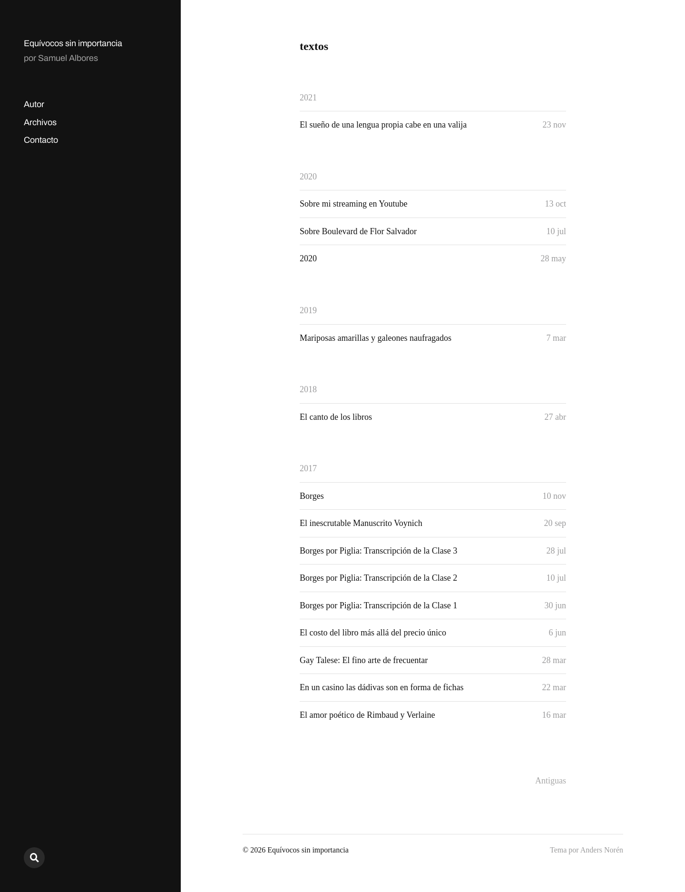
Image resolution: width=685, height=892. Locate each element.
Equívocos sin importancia (73, 43)
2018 (308, 389)
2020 (308, 176)
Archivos (40, 122)
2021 (308, 97)
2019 (308, 310)
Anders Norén (601, 850)
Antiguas (550, 780)
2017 (308, 468)
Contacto (41, 140)
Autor (34, 104)
